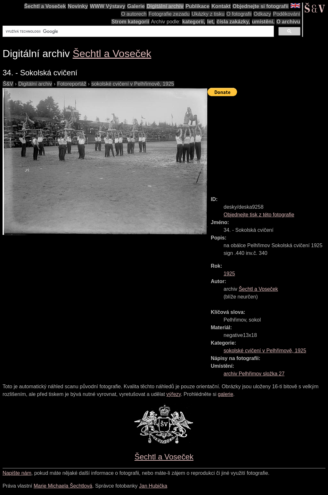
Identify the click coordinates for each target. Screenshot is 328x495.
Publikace (197, 6)
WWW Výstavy (107, 6)
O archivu (288, 21)
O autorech (133, 14)
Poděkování (286, 14)
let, (211, 21)
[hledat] (137, 31)
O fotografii (238, 14)
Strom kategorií (130, 21)
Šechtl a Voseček (45, 6)
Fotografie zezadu (169, 14)
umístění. (263, 21)
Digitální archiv (165, 6)
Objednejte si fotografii (260, 6)
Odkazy (262, 14)
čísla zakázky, (233, 21)
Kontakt (221, 6)
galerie (225, 394)
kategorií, (193, 21)
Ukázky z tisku (208, 14)
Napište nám (17, 473)
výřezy (173, 394)
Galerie (135, 6)
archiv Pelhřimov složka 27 (254, 373)
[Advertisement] (268, 143)
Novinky (78, 6)
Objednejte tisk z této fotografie (259, 214)
